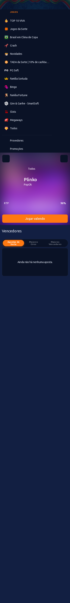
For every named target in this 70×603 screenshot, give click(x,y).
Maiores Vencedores (55, 243)
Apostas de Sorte (13, 243)
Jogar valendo (35, 218)
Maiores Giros (33, 243)
